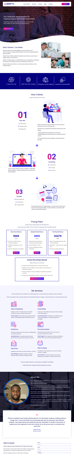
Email (39, 447)
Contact (51, 4)
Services (34, 4)
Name (39, 442)
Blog (45, 4)
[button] (7, 422)
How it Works (26, 4)
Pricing (40, 4)
